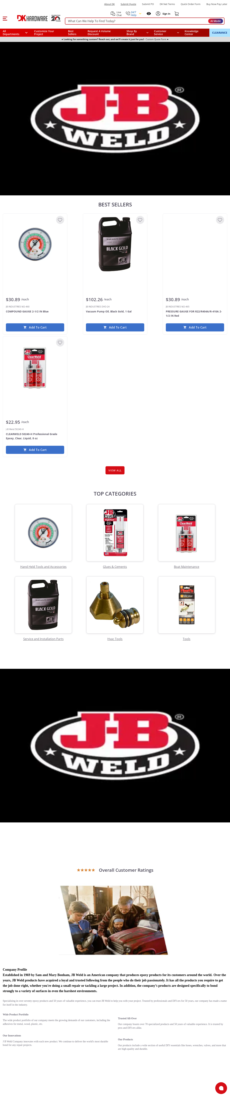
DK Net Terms (167, 4)
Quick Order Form (190, 4)
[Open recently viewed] (148, 13)
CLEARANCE (219, 32)
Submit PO (148, 4)
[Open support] (221, 1088)
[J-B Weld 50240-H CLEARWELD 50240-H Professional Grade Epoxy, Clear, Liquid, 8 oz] (35, 367)
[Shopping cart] (176, 13)
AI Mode (215, 21)
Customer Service (160, 33)
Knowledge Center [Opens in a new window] (191, 32)
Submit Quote (128, 4)
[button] (5, 18)
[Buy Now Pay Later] (216, 4)
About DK (109, 4)
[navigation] (166, 33)
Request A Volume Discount (99, 32)
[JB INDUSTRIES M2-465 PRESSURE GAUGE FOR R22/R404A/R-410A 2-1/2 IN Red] (195, 244)
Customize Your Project (44, 32)
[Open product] (114, 920)
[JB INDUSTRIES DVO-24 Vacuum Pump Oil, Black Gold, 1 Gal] (115, 244)
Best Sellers (72, 32)
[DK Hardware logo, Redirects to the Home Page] (34, 18)
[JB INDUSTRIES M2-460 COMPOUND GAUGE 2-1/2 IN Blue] (35, 244)
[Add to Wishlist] (60, 220)
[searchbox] (144, 21)
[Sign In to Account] (166, 13)
